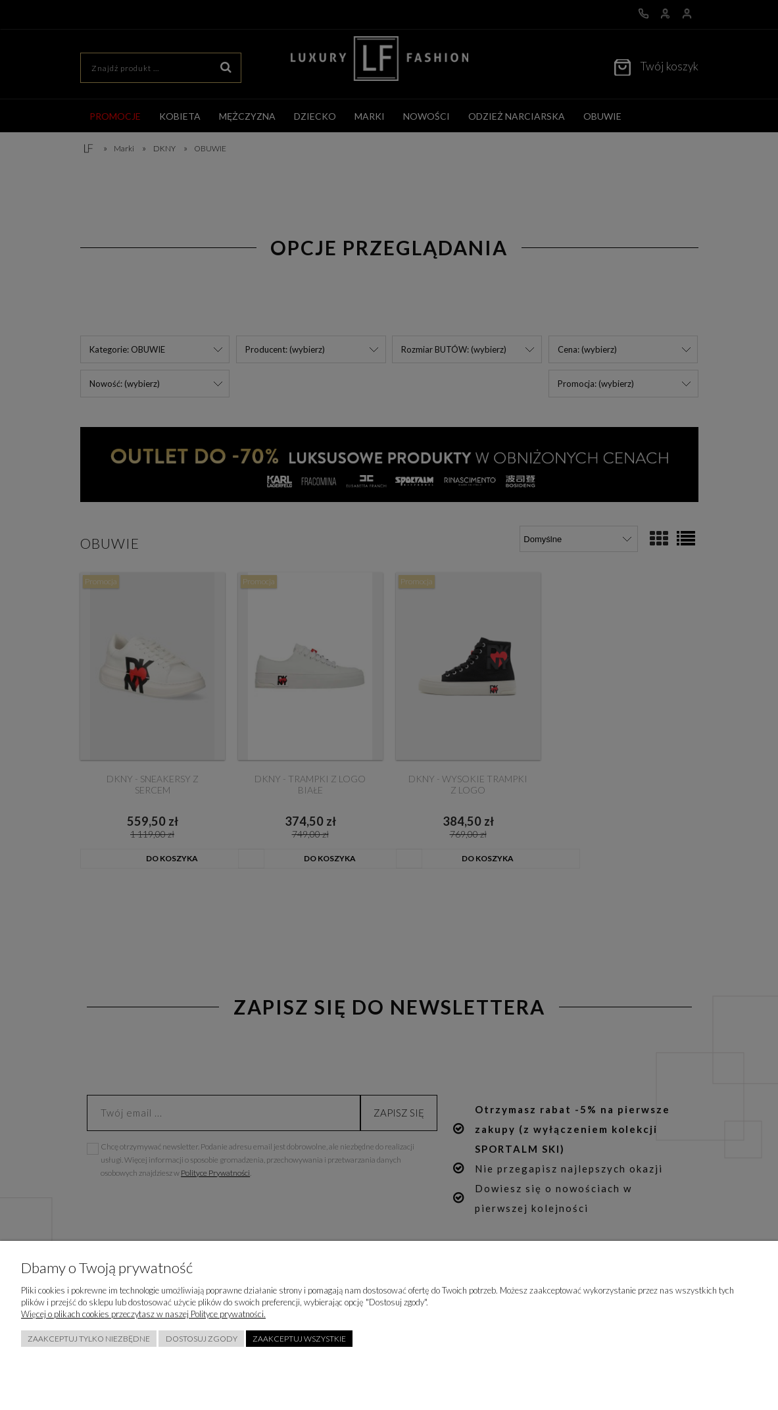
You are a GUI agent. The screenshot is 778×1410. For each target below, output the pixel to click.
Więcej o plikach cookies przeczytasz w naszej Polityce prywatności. (143, 1314)
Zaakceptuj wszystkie (299, 1339)
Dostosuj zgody (201, 1339)
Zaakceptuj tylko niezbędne (89, 1339)
